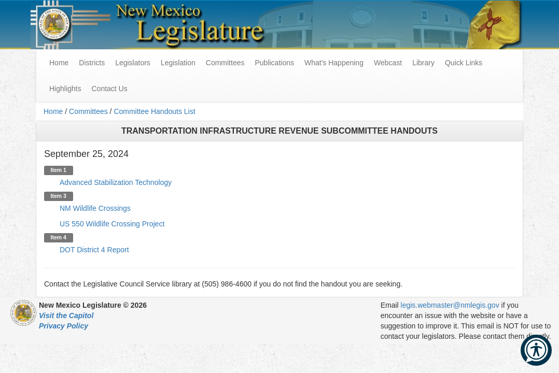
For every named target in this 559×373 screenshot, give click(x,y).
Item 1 (58, 170)
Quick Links (463, 63)
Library (423, 63)
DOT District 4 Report (94, 250)
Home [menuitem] (58, 63)
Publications (274, 63)
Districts (92, 63)
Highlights (65, 88)
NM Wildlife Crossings (95, 208)
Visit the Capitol (66, 315)
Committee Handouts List (154, 111)
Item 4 (58, 237)
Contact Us (109, 88)
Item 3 (58, 196)
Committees (225, 63)
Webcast (388, 63)
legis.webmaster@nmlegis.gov (450, 305)
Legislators (132, 63)
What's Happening (334, 63)
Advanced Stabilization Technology (116, 182)
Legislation (178, 63)
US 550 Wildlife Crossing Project (112, 224)
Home (53, 111)
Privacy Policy (63, 326)
